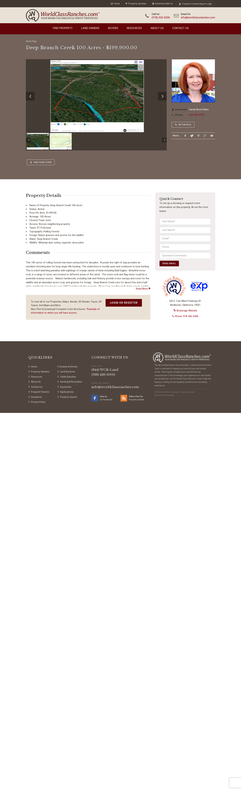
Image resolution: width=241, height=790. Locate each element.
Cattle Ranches (66, 754)
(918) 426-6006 (161, 17)
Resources (134, 28)
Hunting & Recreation (69, 759)
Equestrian (64, 764)
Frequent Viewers (38, 769)
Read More (143, 666)
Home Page (31, 41)
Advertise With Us (162, 3)
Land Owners (90, 28)
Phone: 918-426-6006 (185, 316)
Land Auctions (66, 749)
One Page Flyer (41, 162)
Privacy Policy (36, 779)
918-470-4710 (196, 114)
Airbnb (89, 311)
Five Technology (167, 772)
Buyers (113, 28)
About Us (157, 28)
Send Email (169, 263)
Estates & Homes (67, 744)
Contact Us (180, 28)
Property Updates (136, 3)
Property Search (67, 774)
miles (57, 384)
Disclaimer (35, 774)
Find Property (63, 28)
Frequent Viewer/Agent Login (195, 3)
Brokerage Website (185, 310)
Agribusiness (65, 769)
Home (115, 3)
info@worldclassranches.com (198, 17)
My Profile (183, 125)
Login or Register (124, 679)
